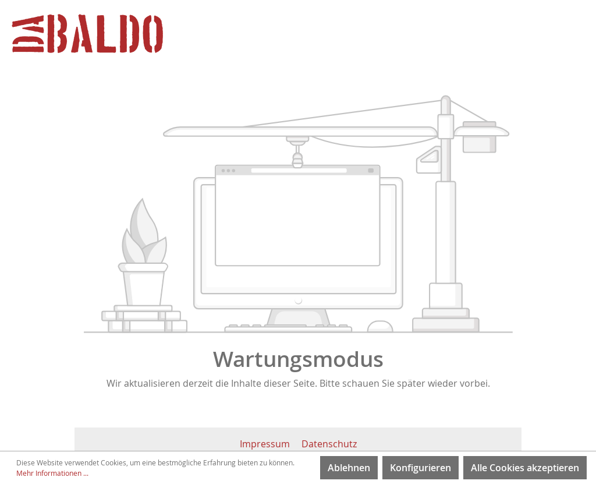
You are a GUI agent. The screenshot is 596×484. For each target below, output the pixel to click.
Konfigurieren (420, 467)
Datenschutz (329, 443)
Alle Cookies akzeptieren (525, 467)
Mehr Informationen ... (52, 473)
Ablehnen (349, 467)
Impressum (266, 443)
